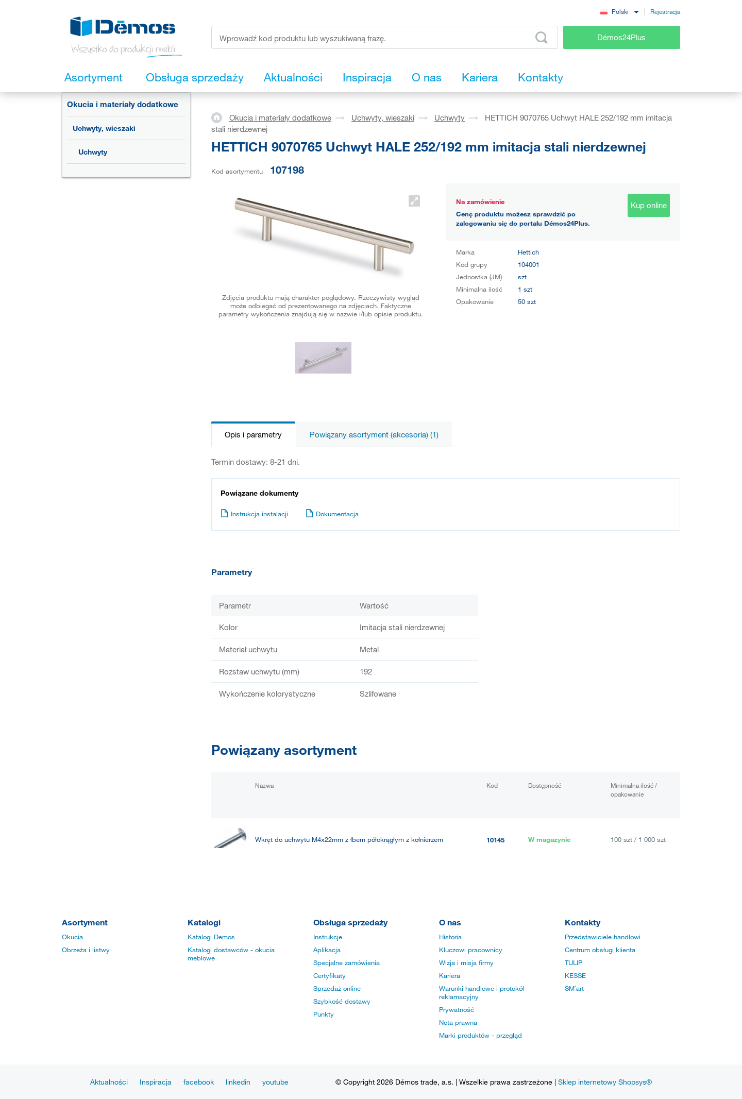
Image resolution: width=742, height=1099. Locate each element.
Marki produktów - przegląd (480, 1035)
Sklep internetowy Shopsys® (605, 1081)
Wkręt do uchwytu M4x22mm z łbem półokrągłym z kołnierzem (349, 839)
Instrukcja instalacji (254, 514)
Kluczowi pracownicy (470, 949)
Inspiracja (156, 1081)
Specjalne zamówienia (346, 962)
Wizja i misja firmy (466, 962)
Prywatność (456, 1009)
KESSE (575, 975)
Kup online (649, 205)
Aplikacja (327, 949)
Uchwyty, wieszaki (104, 128)
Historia (450, 937)
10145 (495, 840)
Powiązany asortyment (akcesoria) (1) (374, 434)
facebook (198, 1081)
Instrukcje (327, 937)
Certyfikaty (329, 975)
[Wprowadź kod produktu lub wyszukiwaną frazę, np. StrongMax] (385, 37)
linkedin (238, 1081)
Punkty (323, 1014)
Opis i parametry (253, 434)
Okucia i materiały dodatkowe (122, 104)
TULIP (573, 962)
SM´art (574, 988)
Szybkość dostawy (341, 1001)
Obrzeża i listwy (86, 949)
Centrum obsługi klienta (600, 949)
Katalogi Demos (211, 937)
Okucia (72, 937)
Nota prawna (458, 1022)
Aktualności (109, 1081)
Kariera (449, 975)
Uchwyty (92, 151)
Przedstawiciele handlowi (602, 937)
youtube (275, 1081)
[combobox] (619, 11)
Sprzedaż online (337, 988)
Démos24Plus (621, 37)
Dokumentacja (332, 514)
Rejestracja (665, 11)
